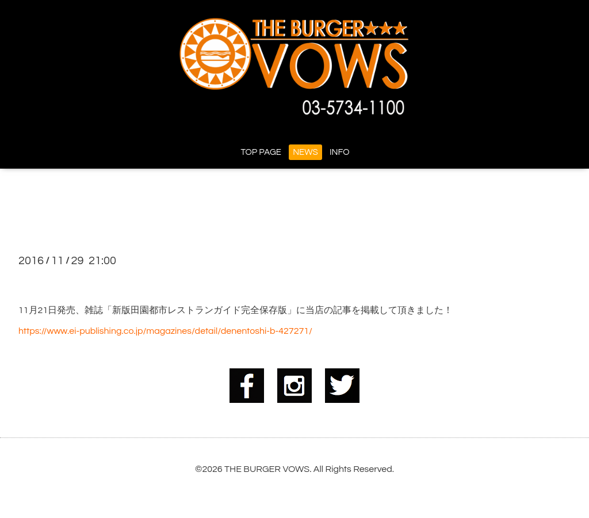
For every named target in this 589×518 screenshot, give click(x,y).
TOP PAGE (260, 152)
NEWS (305, 152)
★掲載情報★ (63, 280)
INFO (340, 152)
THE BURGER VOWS (266, 469)
